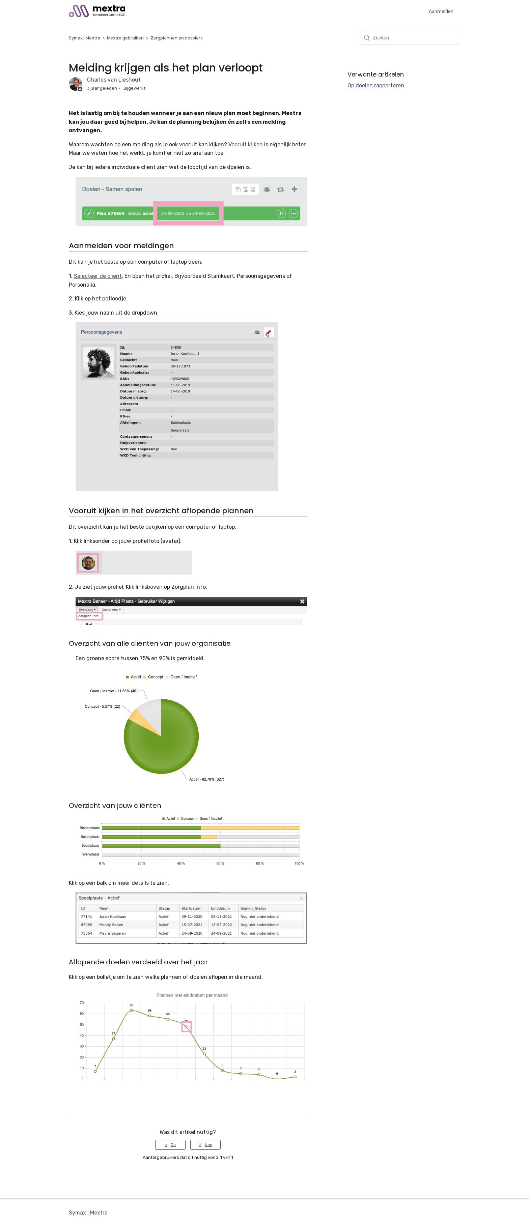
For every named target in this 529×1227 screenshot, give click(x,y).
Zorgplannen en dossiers (176, 37)
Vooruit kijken (245, 144)
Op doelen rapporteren (375, 85)
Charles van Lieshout (114, 80)
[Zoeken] (409, 38)
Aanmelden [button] (441, 11)
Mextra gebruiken (125, 37)
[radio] (170, 1145)
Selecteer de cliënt (98, 276)
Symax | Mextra (84, 37)
